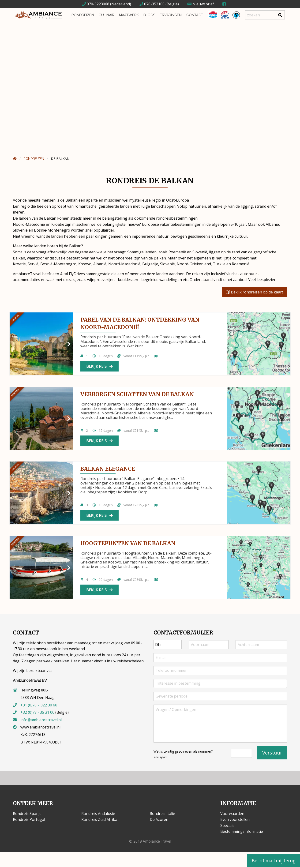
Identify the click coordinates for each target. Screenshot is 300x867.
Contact (194, 15)
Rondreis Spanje (27, 813)
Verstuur (272, 753)
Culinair (106, 15)
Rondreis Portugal (29, 819)
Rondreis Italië (162, 813)
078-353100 (152, 4)
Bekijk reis (99, 366)
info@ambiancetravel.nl (41, 719)
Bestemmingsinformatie (241, 831)
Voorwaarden (232, 813)
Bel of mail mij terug (273, 860)
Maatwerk (129, 15)
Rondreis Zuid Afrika (99, 819)
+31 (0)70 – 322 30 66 (38, 705)
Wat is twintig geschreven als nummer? (183, 754)
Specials (227, 825)
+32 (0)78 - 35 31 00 (37, 712)
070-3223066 (95, 4)
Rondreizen (82, 15)
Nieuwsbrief (200, 4)
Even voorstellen (235, 819)
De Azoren (159, 819)
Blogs (149, 15)
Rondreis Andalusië (98, 813)
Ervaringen (171, 15)
